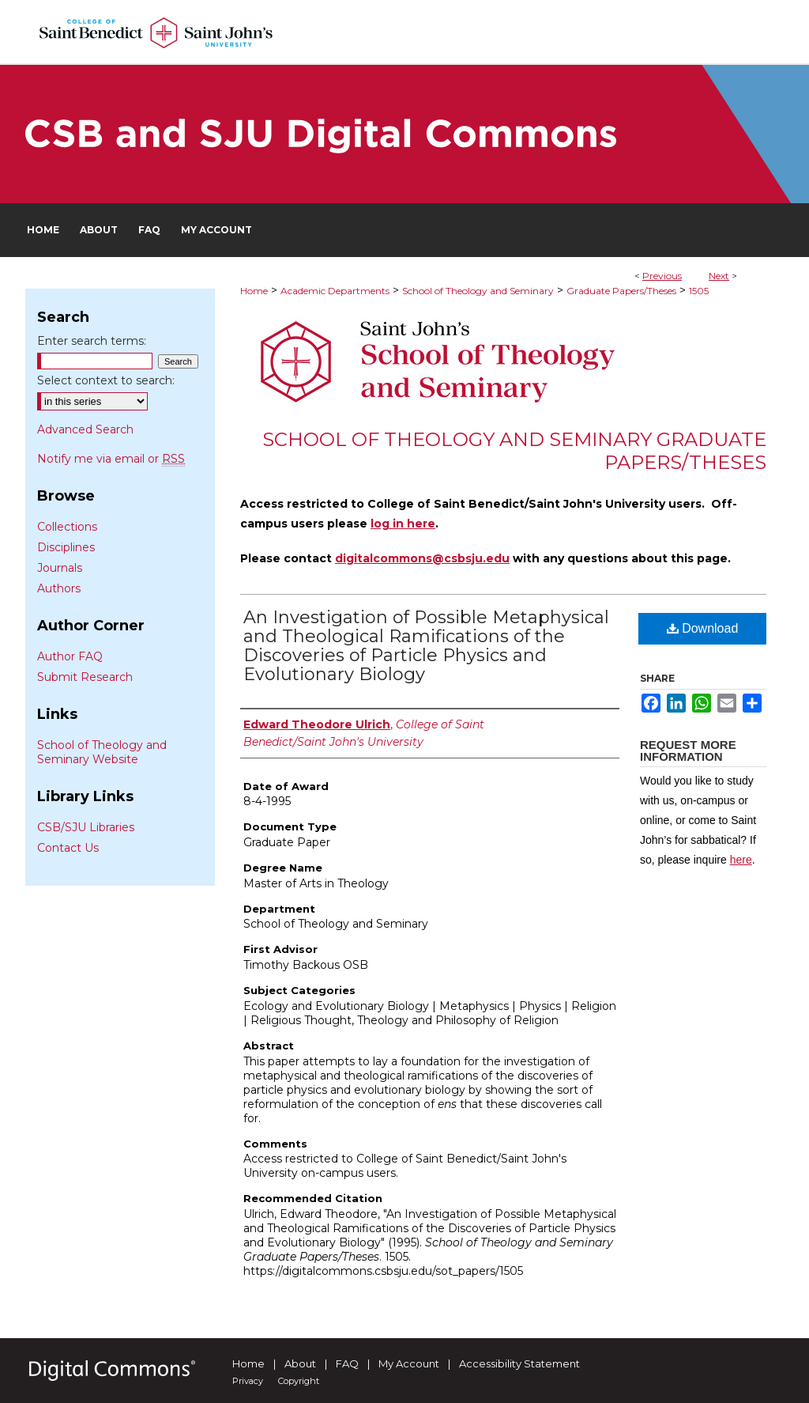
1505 (699, 291)
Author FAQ (70, 656)
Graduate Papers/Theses (621, 291)
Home (254, 291)
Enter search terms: (91, 341)
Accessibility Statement (519, 1363)
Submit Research (85, 677)
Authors (59, 588)
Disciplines (66, 547)
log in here (403, 523)
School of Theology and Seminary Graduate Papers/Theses (514, 451)
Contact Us (68, 848)
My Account (408, 1363)
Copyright (298, 1380)
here (741, 859)
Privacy (247, 1380)
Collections (67, 527)
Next (719, 276)
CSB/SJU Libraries (85, 827)
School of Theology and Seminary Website (102, 752)
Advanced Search (85, 429)
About (300, 1363)
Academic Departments (334, 291)
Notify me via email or (111, 459)
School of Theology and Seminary (478, 291)
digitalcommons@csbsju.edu (422, 558)
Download (703, 628)
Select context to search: (106, 380)
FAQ (347, 1363)
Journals (59, 568)
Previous (662, 276)
